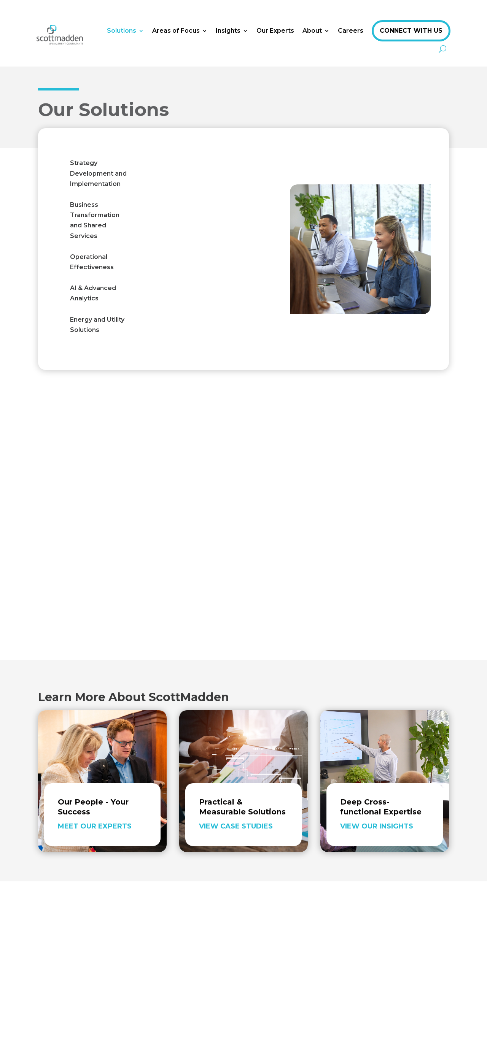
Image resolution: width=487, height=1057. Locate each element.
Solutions (121, 30)
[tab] (100, 173)
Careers (350, 30)
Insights (228, 30)
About (312, 30)
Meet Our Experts (95, 826)
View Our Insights (376, 826)
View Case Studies (236, 826)
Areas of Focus (176, 30)
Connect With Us (411, 30)
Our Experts (275, 30)
